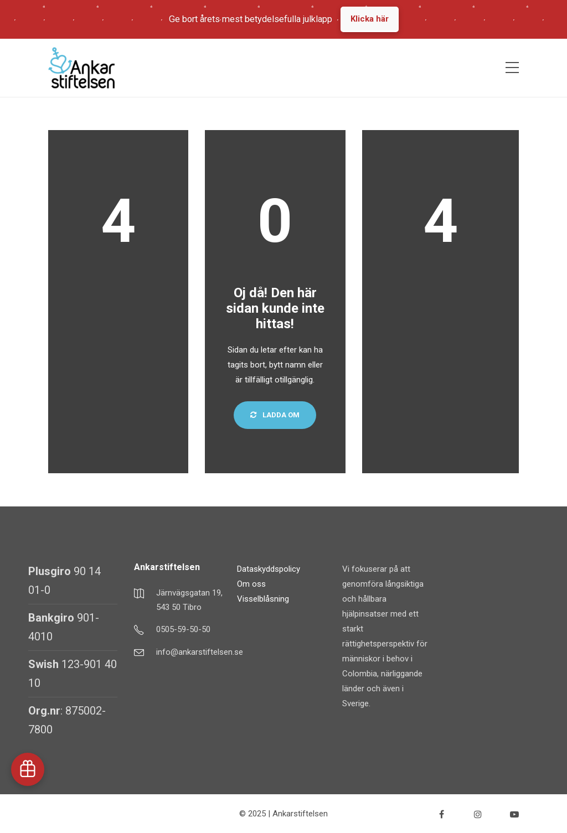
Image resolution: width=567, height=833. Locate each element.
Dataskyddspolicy (268, 569)
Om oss (251, 584)
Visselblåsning (263, 599)
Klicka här (369, 19)
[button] (27, 769)
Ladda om (275, 415)
